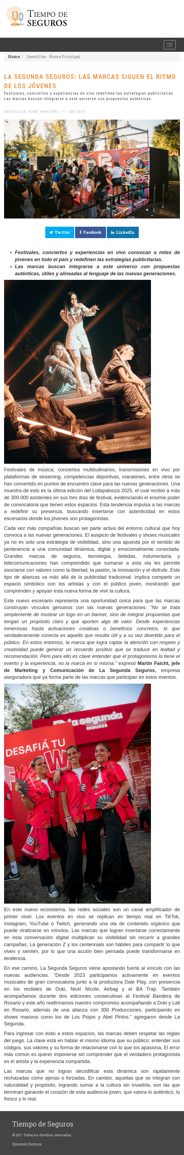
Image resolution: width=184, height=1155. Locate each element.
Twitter (60, 232)
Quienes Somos (26, 1144)
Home (14, 56)
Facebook (90, 232)
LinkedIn (122, 232)
